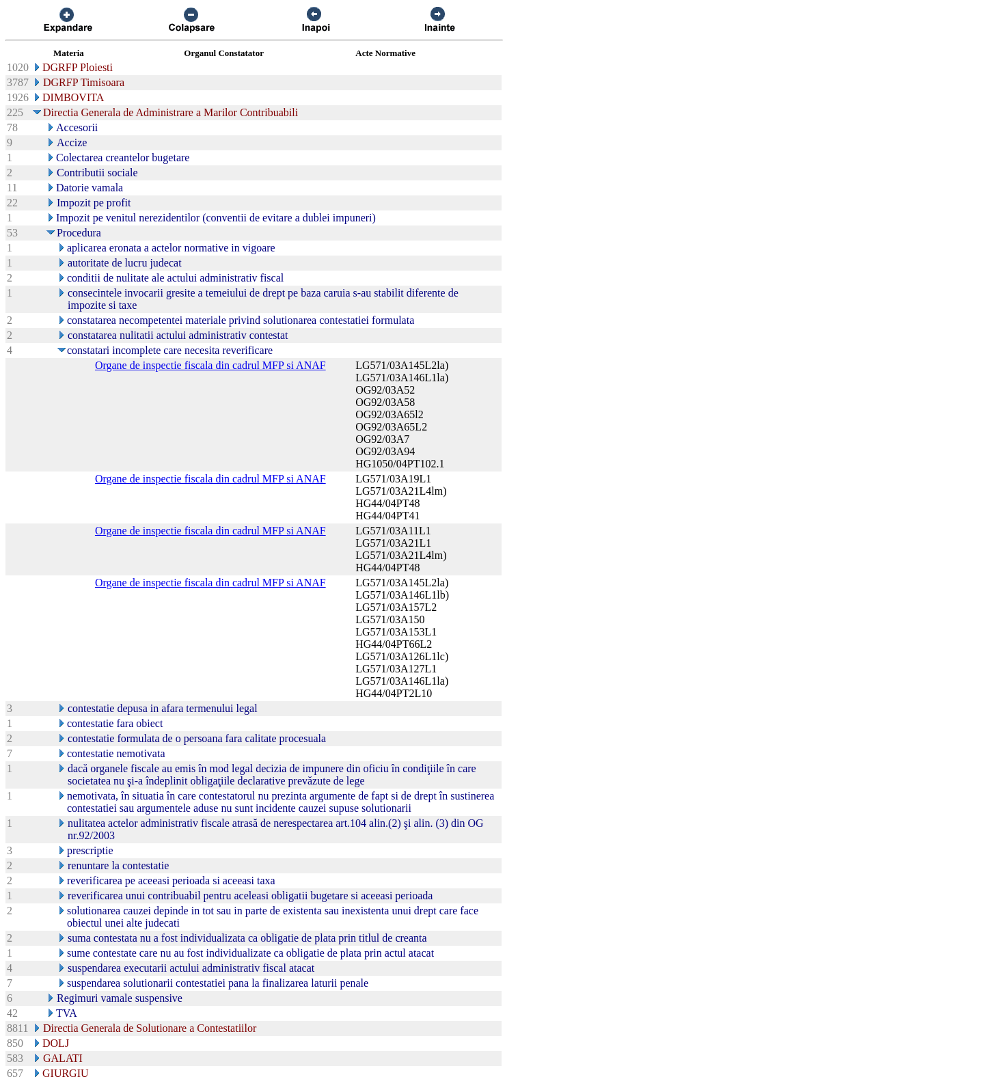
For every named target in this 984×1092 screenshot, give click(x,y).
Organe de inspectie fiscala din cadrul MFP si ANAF (210, 365)
